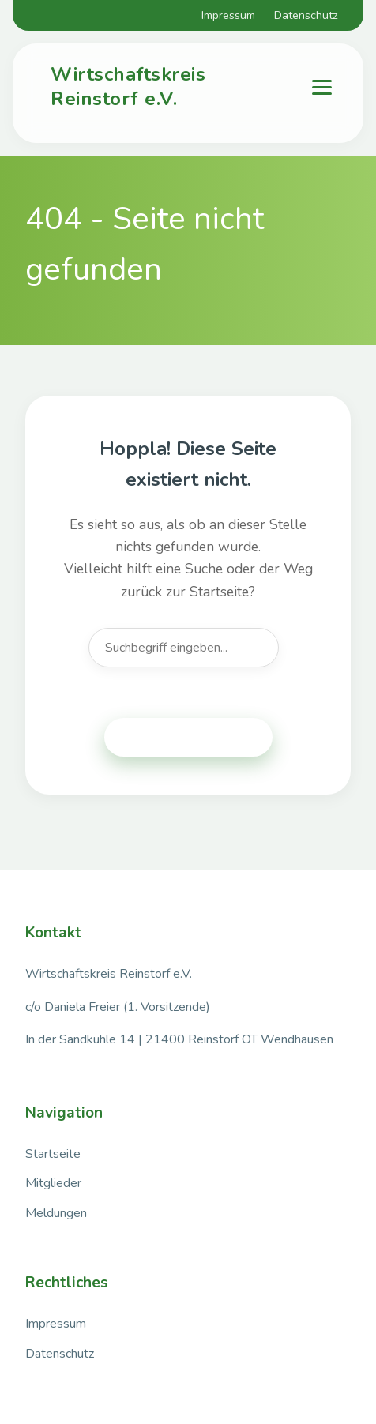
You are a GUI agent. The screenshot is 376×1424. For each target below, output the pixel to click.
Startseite (53, 1154)
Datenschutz (306, 15)
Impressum (228, 15)
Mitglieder (53, 1183)
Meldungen (56, 1213)
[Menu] (322, 87)
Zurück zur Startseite (188, 737)
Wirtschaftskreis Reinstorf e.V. (128, 86)
